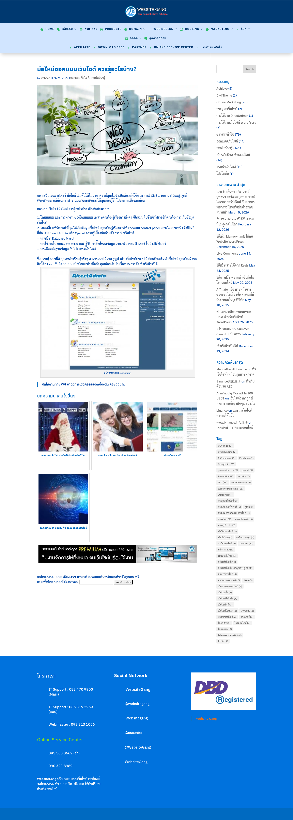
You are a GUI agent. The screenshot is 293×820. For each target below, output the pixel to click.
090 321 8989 (61, 765)
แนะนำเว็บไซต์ (226, 167)
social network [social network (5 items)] (241, 482)
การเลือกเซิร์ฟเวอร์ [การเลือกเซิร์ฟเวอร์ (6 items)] (229, 506)
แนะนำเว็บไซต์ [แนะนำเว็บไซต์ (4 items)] (227, 616)
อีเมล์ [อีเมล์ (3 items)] (248, 580)
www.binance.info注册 (232, 422)
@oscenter (134, 732)
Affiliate (82, 47)
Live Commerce (227, 253)
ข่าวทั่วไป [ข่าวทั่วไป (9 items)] (224, 519)
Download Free (111, 47)
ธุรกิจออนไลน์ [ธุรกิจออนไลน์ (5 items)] (227, 543)
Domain (135, 29)
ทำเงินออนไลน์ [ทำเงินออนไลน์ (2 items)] (227, 531)
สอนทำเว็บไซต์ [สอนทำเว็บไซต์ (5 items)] (227, 574)
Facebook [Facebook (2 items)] (246, 458)
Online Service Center (173, 47)
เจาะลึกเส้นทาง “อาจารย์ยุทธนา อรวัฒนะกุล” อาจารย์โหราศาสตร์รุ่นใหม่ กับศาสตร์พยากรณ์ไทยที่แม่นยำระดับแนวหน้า (235, 201)
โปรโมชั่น (222, 173)
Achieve (222, 88)
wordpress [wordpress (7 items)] (225, 494)
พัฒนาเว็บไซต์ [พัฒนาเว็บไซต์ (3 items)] (227, 555)
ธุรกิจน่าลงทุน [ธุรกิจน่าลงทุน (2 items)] (245, 537)
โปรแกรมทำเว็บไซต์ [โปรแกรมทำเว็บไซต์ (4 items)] (230, 635)
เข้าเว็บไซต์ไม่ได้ (227, 346)
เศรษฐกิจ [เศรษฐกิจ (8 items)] (247, 610)
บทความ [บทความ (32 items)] (246, 543)
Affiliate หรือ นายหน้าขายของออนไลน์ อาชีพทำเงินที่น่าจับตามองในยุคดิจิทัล (236, 294)
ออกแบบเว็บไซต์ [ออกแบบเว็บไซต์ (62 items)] (229, 580)
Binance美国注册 (228, 381)
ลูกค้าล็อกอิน (157, 38)
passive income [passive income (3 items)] (228, 470)
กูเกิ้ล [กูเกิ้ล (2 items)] (249, 506)
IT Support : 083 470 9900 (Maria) (71, 691)
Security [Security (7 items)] (243, 476)
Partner (139, 47)
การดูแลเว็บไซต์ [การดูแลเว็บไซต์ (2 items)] (227, 500)
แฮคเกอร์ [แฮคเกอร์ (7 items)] (247, 616)
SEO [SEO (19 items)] (222, 482)
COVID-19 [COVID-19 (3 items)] (225, 445)
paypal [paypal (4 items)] (247, 470)
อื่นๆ (244, 29)
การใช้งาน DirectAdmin (232, 115)
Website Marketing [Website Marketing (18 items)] (230, 488)
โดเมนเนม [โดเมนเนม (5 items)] (225, 629)
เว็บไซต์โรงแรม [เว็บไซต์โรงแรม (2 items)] (227, 610)
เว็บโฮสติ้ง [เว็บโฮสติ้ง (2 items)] (225, 592)
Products (113, 29)
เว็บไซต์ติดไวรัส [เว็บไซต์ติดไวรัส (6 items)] (227, 598)
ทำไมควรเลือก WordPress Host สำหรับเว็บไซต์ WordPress (233, 316)
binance (222, 410)
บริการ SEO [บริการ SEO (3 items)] (225, 549)
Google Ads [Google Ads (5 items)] (226, 464)
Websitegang (137, 717)
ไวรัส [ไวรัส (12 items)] (223, 641)
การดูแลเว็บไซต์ (226, 109)
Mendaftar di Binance (231, 369)
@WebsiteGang (138, 747)
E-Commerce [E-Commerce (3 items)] (226, 458)
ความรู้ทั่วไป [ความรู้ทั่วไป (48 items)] (226, 525)
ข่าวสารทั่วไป (225, 134)
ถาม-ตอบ (90, 29)
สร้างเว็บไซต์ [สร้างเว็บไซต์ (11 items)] (227, 561)
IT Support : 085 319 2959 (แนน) (71, 709)
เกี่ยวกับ (67, 29)
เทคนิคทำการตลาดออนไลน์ (234, 427)
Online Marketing (228, 102)
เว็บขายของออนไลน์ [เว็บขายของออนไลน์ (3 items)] (230, 586)
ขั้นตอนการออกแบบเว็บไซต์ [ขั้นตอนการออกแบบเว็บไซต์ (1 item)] (234, 512)
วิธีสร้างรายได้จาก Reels (232, 265)
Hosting (192, 29)
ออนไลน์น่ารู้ (98, 78)
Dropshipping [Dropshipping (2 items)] (227, 451)
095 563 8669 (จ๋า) (64, 752)
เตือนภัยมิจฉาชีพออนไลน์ (233, 155)
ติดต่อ (134, 38)
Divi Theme (224, 95)
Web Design (163, 29)
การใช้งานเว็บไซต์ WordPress (236, 122)
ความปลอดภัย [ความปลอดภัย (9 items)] (244, 519)
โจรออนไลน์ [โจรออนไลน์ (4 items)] (242, 623)
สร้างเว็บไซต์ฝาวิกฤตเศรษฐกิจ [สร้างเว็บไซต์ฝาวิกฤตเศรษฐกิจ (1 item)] (235, 567)
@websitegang (137, 703)
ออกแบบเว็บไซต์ (79, 78)
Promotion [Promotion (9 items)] (225, 476)
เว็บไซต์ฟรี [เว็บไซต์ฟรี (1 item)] (225, 604)
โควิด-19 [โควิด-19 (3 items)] (224, 623)
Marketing (220, 29)
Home (49, 29)
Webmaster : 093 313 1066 (72, 724)
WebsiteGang (138, 689)
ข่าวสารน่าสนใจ (211, 47)
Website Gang (206, 718)
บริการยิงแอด (75, 784)
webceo (45, 78)
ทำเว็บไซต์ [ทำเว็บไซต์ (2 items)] (225, 537)
